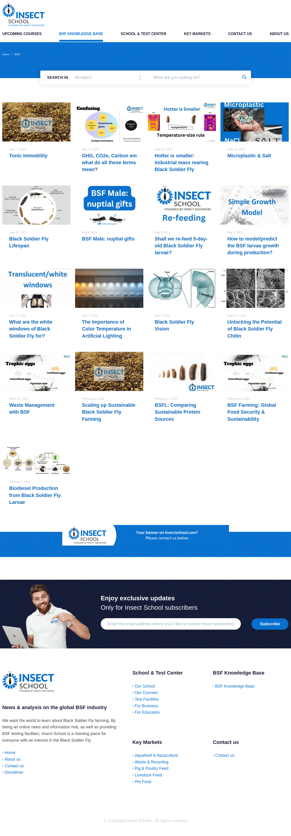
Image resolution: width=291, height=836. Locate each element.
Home (5, 55)
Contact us (240, 35)
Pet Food (143, 783)
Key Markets (197, 35)
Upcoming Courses (22, 35)
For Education (147, 714)
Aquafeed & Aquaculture (157, 757)
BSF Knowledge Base (81, 35)
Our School (145, 688)
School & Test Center (143, 35)
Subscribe (270, 625)
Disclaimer (14, 775)
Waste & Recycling (152, 764)
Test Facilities (147, 701)
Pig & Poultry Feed (152, 770)
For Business (147, 707)
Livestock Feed (148, 777)
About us (279, 35)
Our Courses (146, 694)
